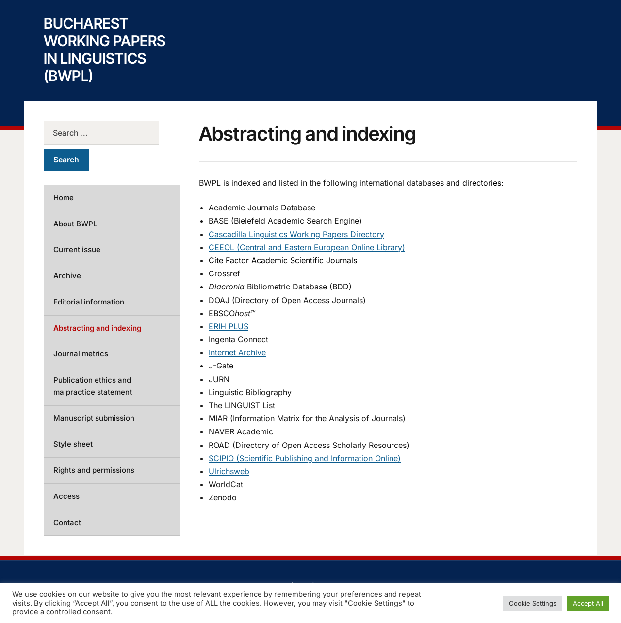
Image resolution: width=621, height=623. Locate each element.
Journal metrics (80, 353)
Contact (67, 522)
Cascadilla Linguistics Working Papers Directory (296, 234)
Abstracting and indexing (97, 328)
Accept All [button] (588, 603)
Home (63, 197)
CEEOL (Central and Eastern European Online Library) (307, 247)
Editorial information (88, 301)
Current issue (76, 249)
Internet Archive (237, 352)
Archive (67, 275)
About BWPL (75, 223)
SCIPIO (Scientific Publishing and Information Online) (305, 458)
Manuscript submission (93, 418)
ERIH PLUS (228, 326)
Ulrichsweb (229, 471)
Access (66, 496)
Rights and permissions (93, 470)
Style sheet (73, 443)
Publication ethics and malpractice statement (92, 386)
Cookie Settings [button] (532, 603)
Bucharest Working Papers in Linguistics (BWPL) (104, 49)
